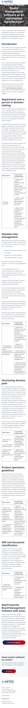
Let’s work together (14, 643)
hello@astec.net (5, 698)
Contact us (9, 671)
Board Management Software (14, 88)
